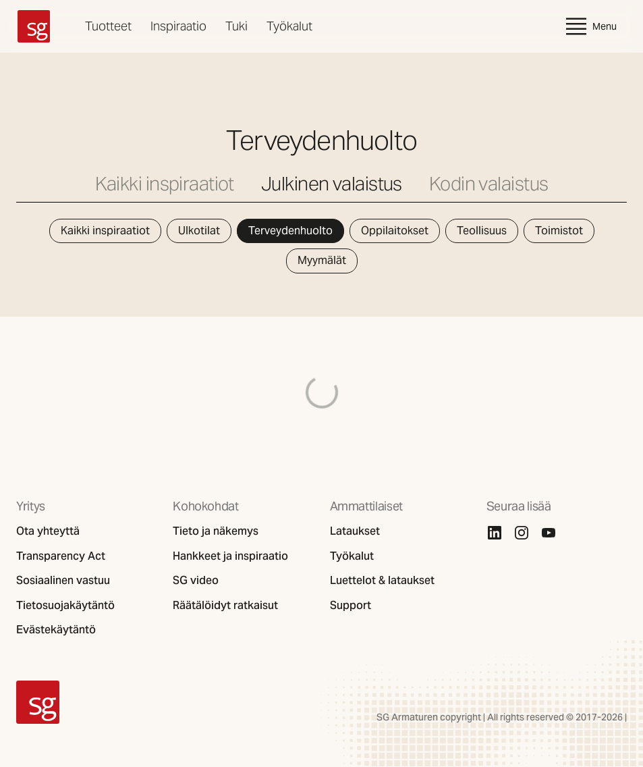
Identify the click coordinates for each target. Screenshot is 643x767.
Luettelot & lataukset (382, 580)
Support (350, 605)
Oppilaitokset (394, 230)
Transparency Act (60, 556)
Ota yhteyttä (48, 531)
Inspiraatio (178, 26)
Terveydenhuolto (290, 230)
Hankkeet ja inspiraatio (230, 556)
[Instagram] (521, 533)
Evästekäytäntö (56, 630)
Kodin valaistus (489, 184)
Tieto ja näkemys (215, 531)
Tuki (236, 26)
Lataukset (355, 531)
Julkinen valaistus (331, 184)
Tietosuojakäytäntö (65, 605)
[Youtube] (548, 533)
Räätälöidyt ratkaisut (225, 605)
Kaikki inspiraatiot (164, 184)
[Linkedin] (494, 533)
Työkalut (289, 26)
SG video (196, 580)
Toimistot (559, 230)
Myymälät (322, 260)
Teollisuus (482, 230)
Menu (590, 26)
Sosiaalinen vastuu (63, 580)
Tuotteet (108, 26)
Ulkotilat (199, 230)
